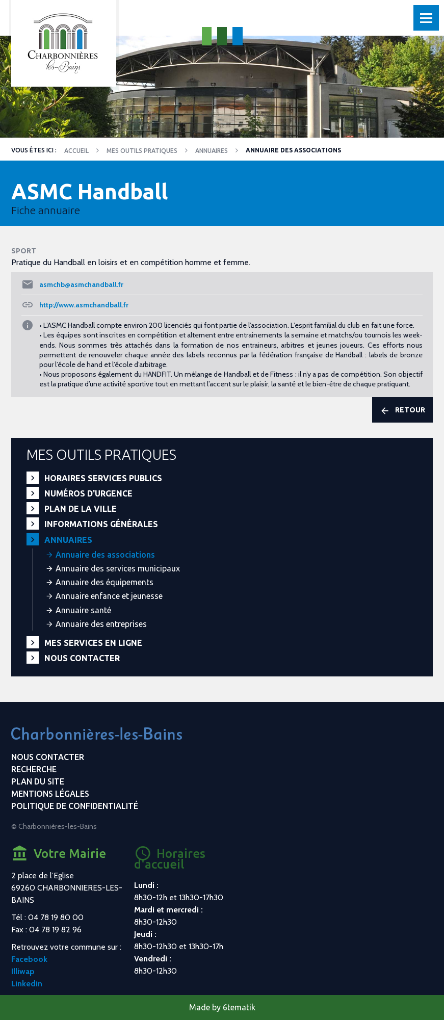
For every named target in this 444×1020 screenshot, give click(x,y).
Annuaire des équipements (104, 582)
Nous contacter (82, 658)
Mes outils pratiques (142, 150)
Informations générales (101, 524)
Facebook (29, 959)
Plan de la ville (80, 508)
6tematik (239, 1007)
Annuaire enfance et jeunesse (109, 595)
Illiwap (23, 971)
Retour (402, 410)
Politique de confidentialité (74, 805)
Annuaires (211, 150)
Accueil (76, 150)
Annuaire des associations (105, 554)
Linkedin (26, 983)
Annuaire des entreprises (101, 624)
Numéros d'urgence (88, 493)
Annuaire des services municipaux (118, 568)
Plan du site (37, 781)
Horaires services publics (103, 478)
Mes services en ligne (93, 642)
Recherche (34, 769)
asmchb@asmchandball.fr (81, 284)
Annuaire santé (83, 610)
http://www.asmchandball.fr (83, 304)
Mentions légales (50, 793)
